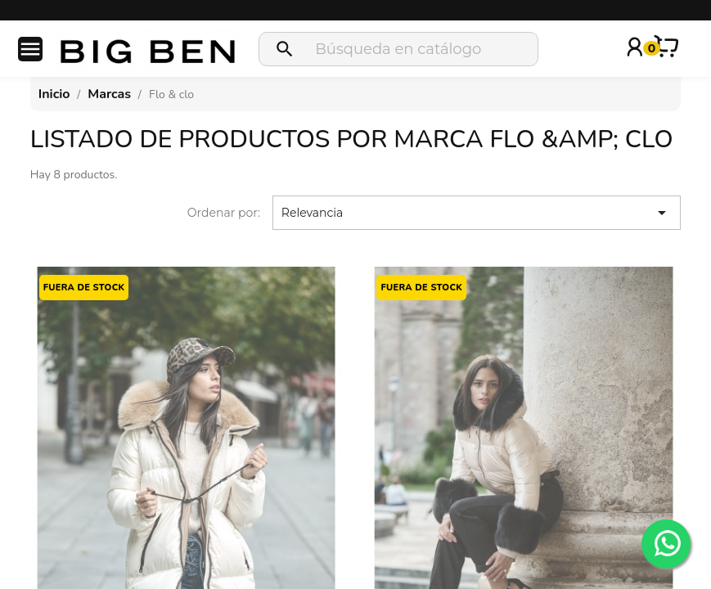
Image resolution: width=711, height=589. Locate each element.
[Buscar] (398, 49)
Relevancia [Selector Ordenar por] (476, 213)
